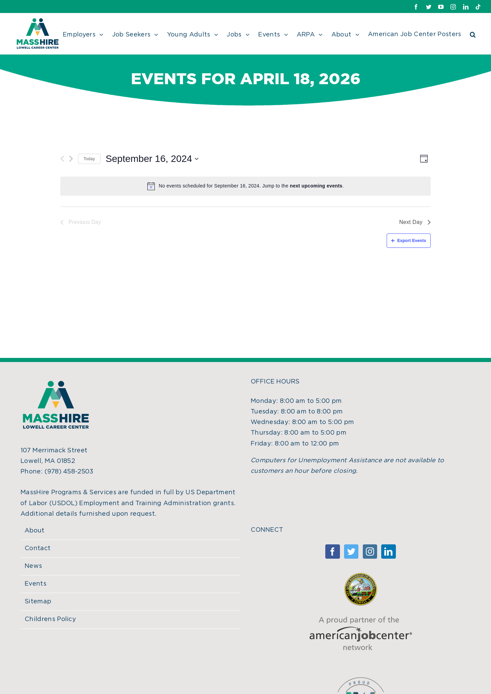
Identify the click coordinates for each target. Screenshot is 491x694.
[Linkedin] (388, 551)
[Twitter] (351, 551)
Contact (37, 548)
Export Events (408, 240)
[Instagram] (370, 551)
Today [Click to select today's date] (89, 158)
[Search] (473, 33)
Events (35, 584)
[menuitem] (87, 33)
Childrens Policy (50, 619)
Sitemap (38, 602)
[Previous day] (62, 158)
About (35, 531)
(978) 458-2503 (68, 472)
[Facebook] (332, 551)
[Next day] (71, 158)
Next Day (415, 222)
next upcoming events (316, 185)
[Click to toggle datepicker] (152, 159)
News (33, 566)
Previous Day (80, 222)
